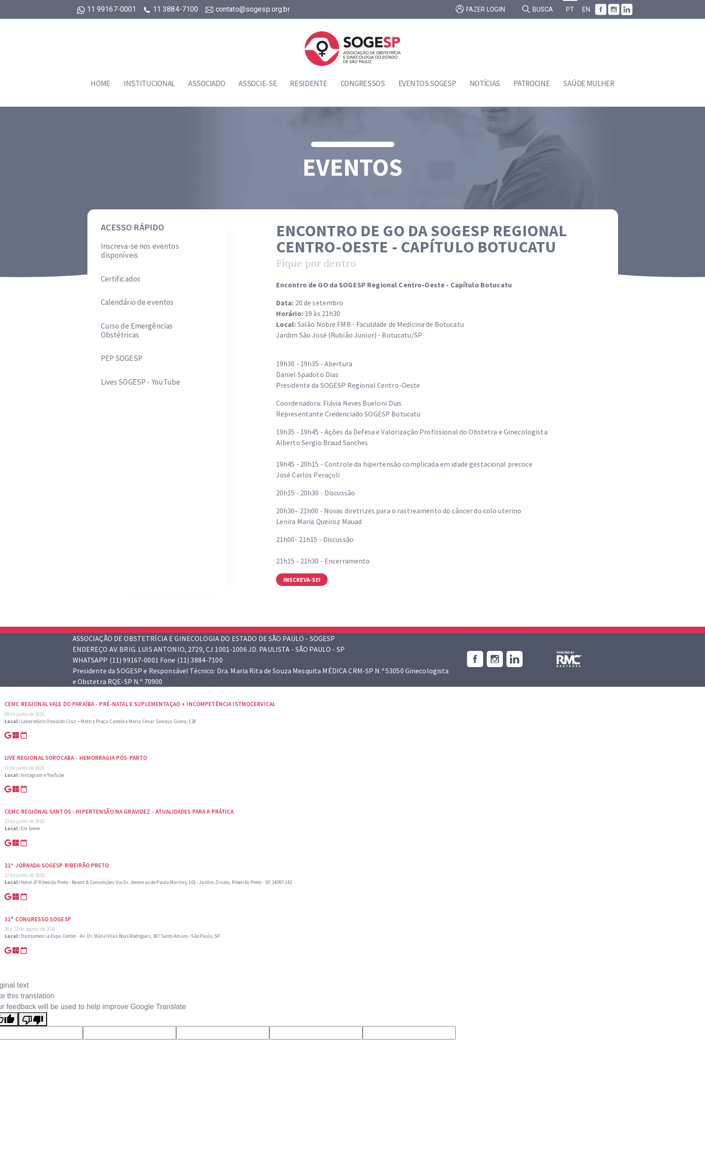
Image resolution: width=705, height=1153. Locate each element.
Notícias (485, 83)
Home (100, 83)
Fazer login (480, 8)
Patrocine (531, 83)
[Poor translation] (32, 1019)
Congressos (363, 83)
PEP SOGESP (122, 358)
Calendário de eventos (137, 302)
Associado (206, 83)
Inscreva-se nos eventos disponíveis (140, 251)
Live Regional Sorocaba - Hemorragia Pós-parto (75, 758)
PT (570, 9)
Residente (308, 83)
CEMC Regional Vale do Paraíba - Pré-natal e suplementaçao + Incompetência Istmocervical (139, 704)
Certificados (121, 278)
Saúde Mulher (588, 83)
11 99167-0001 (107, 9)
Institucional (149, 83)
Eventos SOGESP (427, 83)
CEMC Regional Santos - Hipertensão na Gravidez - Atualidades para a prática (119, 811)
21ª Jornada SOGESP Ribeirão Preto (56, 865)
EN (586, 9)
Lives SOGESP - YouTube (141, 381)
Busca (537, 8)
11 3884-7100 (171, 9)
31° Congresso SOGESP (37, 919)
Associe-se (257, 83)
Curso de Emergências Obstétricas (137, 330)
